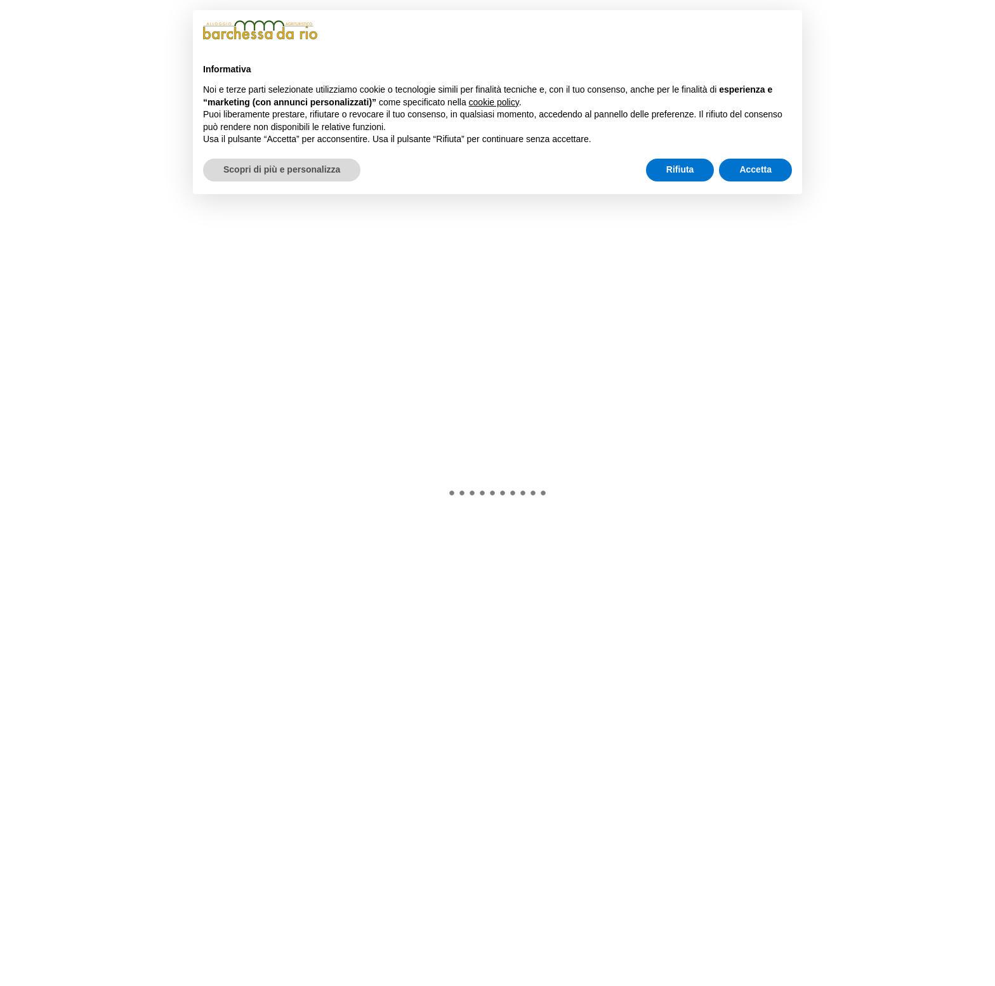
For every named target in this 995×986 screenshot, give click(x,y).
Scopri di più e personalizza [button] (281, 169)
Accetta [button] (755, 169)
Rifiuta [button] (680, 169)
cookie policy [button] (494, 102)
